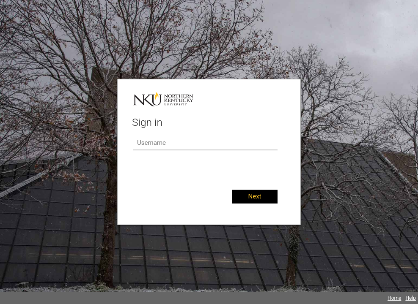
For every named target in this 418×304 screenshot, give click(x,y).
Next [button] (254, 196)
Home (394, 298)
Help (410, 298)
